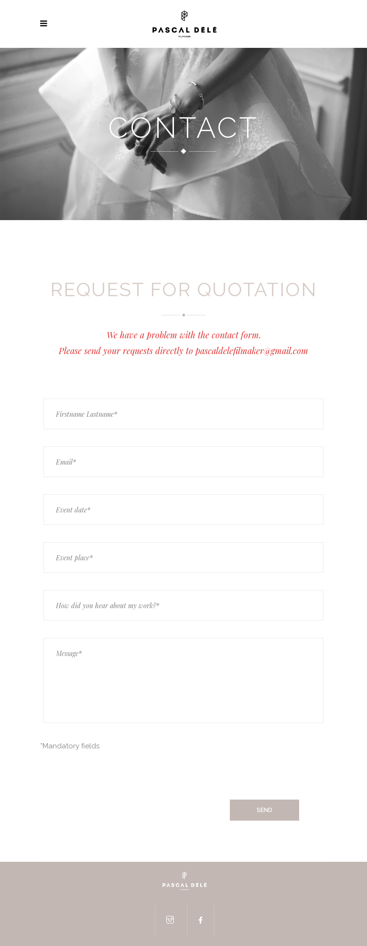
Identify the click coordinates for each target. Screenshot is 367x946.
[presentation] (112, 776)
